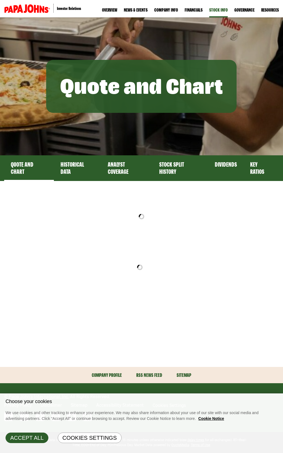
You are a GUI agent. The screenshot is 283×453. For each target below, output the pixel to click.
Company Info (166, 9)
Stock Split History (171, 168)
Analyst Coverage (118, 168)
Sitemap (184, 375)
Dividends (226, 164)
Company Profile (107, 375)
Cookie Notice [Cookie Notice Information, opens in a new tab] (211, 418)
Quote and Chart (22, 168)
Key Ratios (257, 168)
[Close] (277, 398)
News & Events (136, 9)
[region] (141, 423)
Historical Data (72, 168)
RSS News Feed (149, 375)
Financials (194, 9)
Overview (109, 9)
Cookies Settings (89, 438)
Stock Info (218, 9)
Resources (270, 9)
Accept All (27, 438)
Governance (244, 9)
